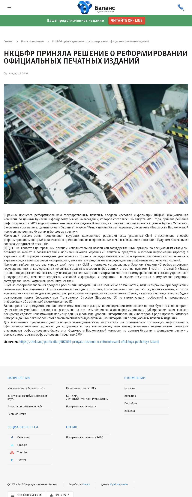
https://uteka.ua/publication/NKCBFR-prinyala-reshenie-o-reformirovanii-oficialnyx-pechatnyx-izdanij (89, 342)
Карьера (129, 410)
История (129, 388)
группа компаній (96, 7)
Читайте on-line (126, 20)
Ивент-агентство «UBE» (81, 388)
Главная (8, 41)
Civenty (86, 485)
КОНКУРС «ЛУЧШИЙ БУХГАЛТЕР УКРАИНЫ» (87, 397)
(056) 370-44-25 (180, 7)
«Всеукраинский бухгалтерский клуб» (27, 397)
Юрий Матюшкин (119, 485)
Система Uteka (17, 414)
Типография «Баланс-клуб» (25, 406)
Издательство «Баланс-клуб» (26, 388)
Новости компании (32, 41)
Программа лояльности (81, 406)
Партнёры (130, 403)
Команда (130, 395)
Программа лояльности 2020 (84, 437)
